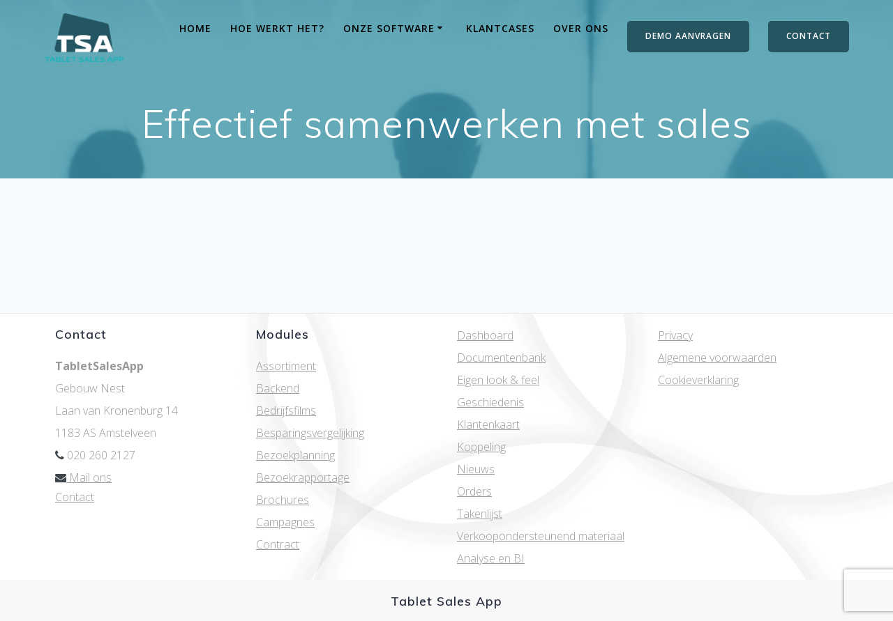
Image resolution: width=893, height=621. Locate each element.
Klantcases (500, 28)
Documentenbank (501, 357)
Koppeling (481, 446)
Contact (74, 497)
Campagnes (285, 522)
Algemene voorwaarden (717, 357)
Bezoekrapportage (303, 477)
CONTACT (808, 36)
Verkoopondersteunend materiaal (540, 536)
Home (195, 28)
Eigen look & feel (498, 380)
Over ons (580, 28)
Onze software (389, 28)
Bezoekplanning (295, 455)
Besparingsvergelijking (310, 432)
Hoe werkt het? (277, 28)
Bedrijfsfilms (286, 410)
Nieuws (476, 469)
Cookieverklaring (698, 380)
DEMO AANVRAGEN (688, 36)
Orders (474, 491)
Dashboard (485, 335)
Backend (277, 388)
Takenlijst (479, 513)
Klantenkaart (488, 424)
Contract (277, 544)
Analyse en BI (491, 558)
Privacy (675, 335)
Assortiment (286, 366)
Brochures (282, 499)
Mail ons (83, 477)
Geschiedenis (490, 402)
